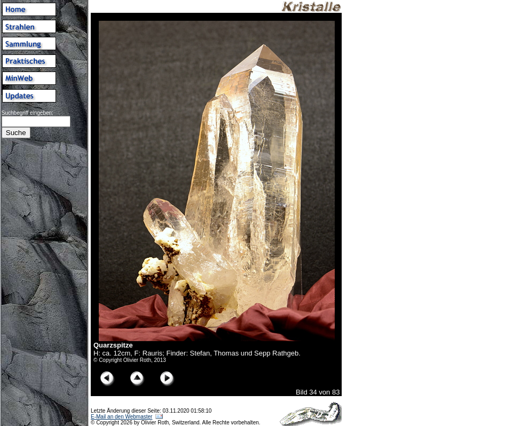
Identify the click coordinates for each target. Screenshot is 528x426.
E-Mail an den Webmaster (121, 417)
